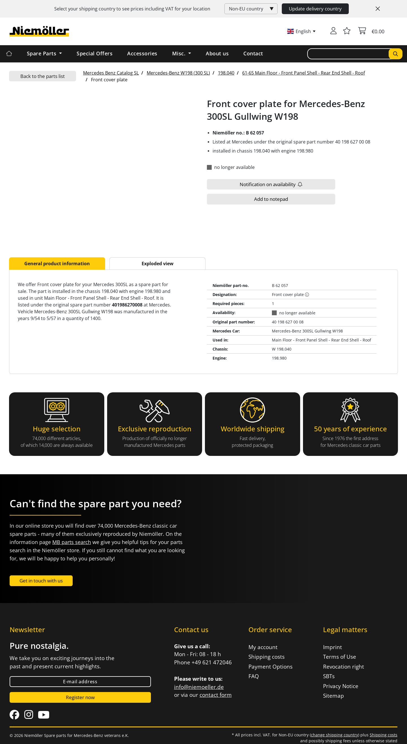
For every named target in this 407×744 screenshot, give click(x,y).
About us (217, 53)
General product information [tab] (57, 263)
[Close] (378, 8)
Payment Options (270, 666)
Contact (253, 53)
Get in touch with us (41, 580)
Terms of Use (339, 656)
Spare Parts (42, 53)
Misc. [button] (179, 53)
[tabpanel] (203, 321)
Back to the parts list (42, 76)
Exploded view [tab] (158, 263)
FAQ (253, 676)
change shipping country (334, 735)
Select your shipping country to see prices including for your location (132, 9)
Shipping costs (266, 656)
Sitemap (333, 695)
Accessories (142, 53)
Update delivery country (315, 8)
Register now (80, 697)
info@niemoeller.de (199, 687)
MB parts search (71, 542)
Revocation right (343, 666)
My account (263, 647)
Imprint (332, 647)
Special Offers (94, 53)
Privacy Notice (340, 686)
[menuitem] (111, 72)
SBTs (329, 676)
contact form (216, 695)
